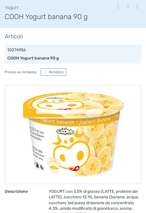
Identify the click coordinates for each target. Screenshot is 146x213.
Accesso (53, 72)
